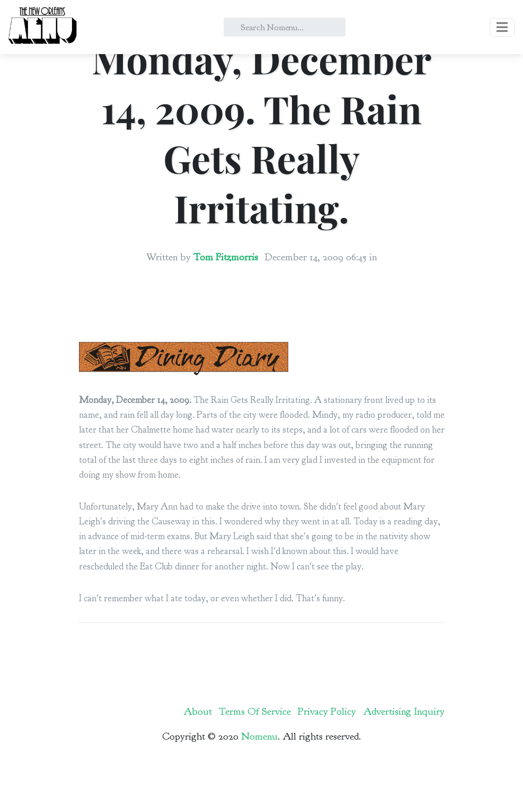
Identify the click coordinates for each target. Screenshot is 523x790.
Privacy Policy (327, 711)
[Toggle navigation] (502, 27)
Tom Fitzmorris (225, 257)
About (197, 711)
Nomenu (259, 736)
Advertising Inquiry (404, 711)
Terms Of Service (255, 711)
